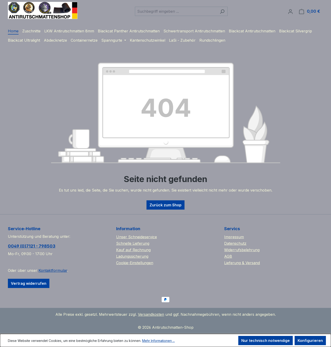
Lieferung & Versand (242, 262)
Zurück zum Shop (165, 205)
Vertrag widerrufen (28, 283)
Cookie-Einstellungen (134, 262)
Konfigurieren (310, 340)
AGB (228, 256)
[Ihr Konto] (290, 11)
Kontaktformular (52, 270)
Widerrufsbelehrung (242, 250)
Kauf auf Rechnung (133, 250)
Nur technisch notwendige (265, 340)
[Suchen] (222, 11)
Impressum (234, 237)
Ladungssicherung (132, 256)
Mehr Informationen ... (158, 341)
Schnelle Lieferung (132, 243)
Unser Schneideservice (136, 237)
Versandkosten (151, 314)
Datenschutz (235, 243)
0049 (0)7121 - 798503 (31, 246)
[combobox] (176, 11)
